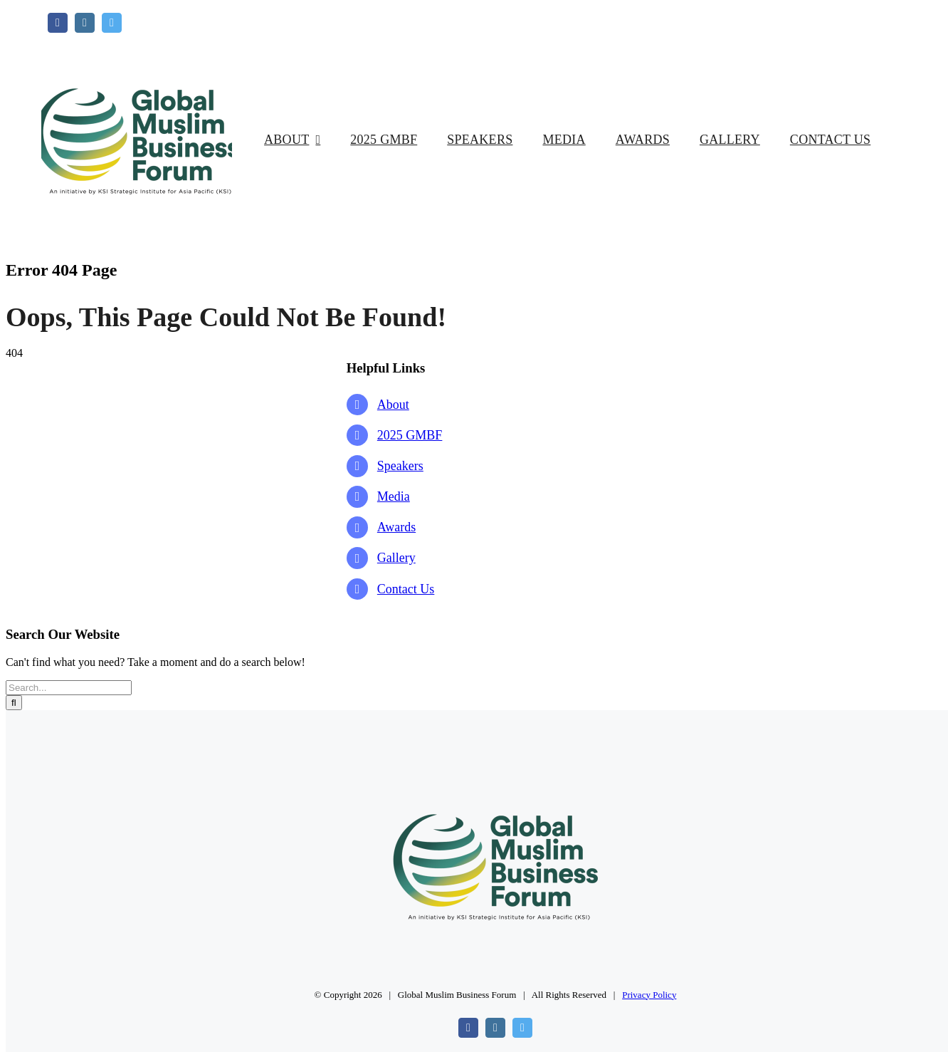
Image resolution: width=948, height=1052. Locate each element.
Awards (396, 527)
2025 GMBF (410, 435)
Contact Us (406, 589)
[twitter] (112, 23)
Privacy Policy (649, 994)
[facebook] (58, 23)
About (393, 404)
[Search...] (69, 687)
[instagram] (85, 23)
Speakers (400, 466)
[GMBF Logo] (136, 38)
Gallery (396, 558)
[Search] (14, 702)
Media (393, 496)
